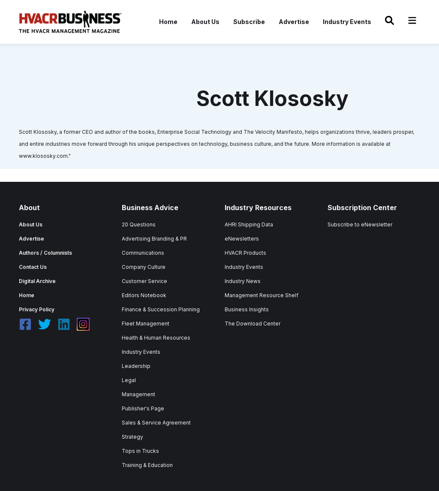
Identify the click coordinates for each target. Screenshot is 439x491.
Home (168, 21)
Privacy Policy (36, 309)
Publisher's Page (143, 408)
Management (138, 394)
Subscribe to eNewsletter (360, 224)
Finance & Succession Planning (161, 309)
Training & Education (147, 465)
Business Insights (247, 309)
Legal (129, 380)
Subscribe (249, 21)
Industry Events (347, 21)
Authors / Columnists (45, 253)
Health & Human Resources (156, 337)
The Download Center (252, 323)
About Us (205, 21)
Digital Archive (37, 281)
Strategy (132, 437)
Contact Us (33, 267)
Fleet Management (145, 323)
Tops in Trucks (140, 451)
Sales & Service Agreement (156, 422)
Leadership (136, 366)
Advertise (294, 21)
